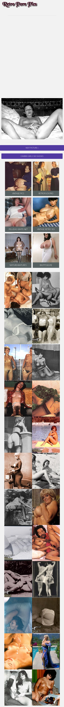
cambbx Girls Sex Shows (32, 156)
